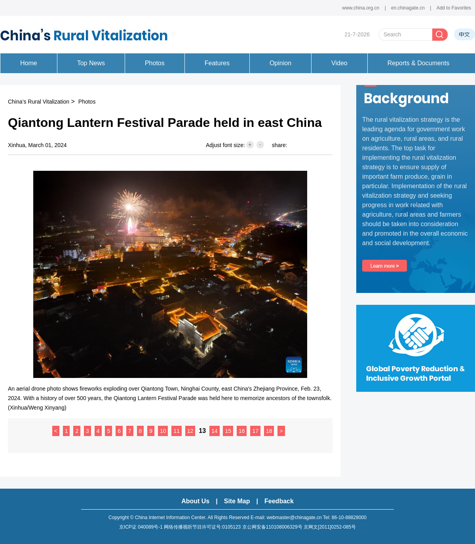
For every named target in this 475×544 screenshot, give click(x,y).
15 (228, 431)
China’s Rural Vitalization (38, 101)
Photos (87, 101)
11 (176, 431)
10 (163, 431)
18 (269, 431)
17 (255, 431)
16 (242, 431)
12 (190, 431)
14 (214, 431)
